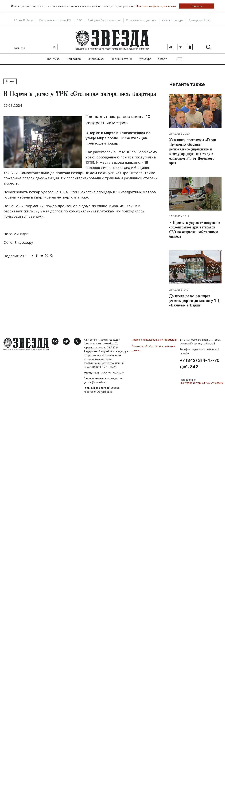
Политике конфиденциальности (156, 6)
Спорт (162, 57)
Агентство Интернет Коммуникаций (201, 385)
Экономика (96, 57)
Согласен (197, 6)
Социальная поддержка (141, 20)
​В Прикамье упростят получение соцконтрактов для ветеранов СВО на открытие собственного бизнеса (193, 231)
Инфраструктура (172, 20)
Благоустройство (200, 20)
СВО (79, 20)
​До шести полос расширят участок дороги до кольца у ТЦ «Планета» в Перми (192, 303)
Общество (74, 57)
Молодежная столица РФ (55, 20)
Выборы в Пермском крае (104, 20)
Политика (53, 57)
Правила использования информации (154, 341)
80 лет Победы (23, 20)
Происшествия (121, 57)
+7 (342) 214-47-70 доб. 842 (199, 366)
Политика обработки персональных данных (153, 350)
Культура (145, 57)
